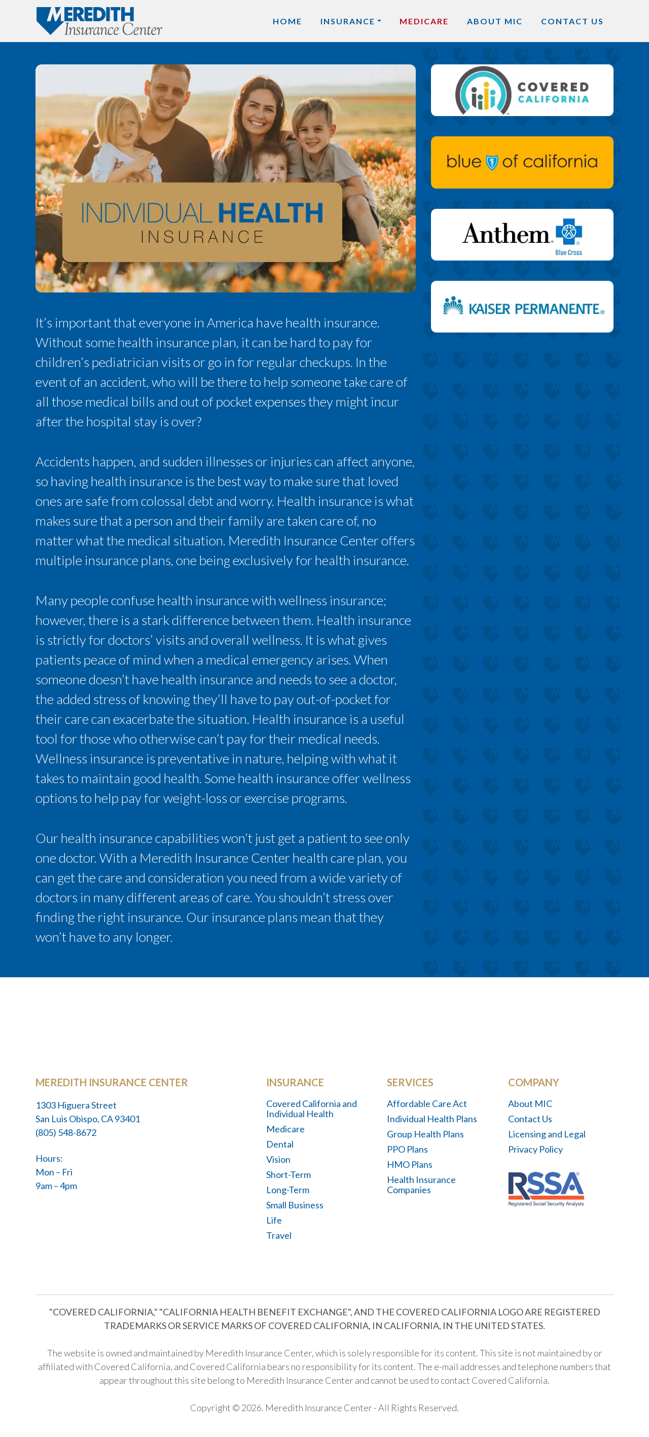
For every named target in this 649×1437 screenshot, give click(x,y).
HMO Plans (409, 1164)
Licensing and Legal (547, 1133)
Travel (279, 1235)
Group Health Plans (425, 1133)
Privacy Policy (535, 1149)
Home (287, 21)
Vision (278, 1159)
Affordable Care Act (427, 1103)
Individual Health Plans (432, 1118)
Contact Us (572, 21)
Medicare (424, 21)
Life (274, 1220)
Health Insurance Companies (421, 1184)
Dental (280, 1144)
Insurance (347, 21)
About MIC (495, 21)
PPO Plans (407, 1149)
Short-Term (288, 1174)
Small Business (294, 1204)
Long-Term (287, 1189)
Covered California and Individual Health (311, 1108)
